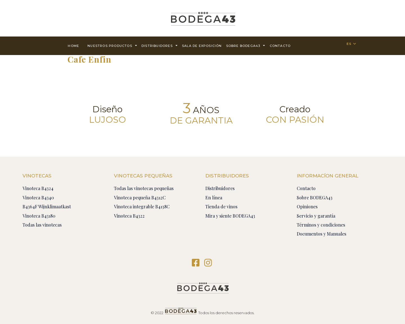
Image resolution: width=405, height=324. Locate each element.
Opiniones (307, 206)
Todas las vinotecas (42, 225)
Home (73, 46)
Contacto (306, 188)
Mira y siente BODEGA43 (230, 216)
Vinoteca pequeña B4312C (140, 197)
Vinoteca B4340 (38, 197)
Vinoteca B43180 (38, 216)
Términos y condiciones (321, 225)
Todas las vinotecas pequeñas (144, 188)
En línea (213, 197)
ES (349, 44)
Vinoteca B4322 (129, 216)
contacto (280, 46)
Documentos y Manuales (321, 234)
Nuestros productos (112, 45)
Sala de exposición (202, 46)
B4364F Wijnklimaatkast (46, 206)
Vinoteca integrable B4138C (142, 206)
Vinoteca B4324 (37, 188)
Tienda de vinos (221, 206)
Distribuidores (159, 45)
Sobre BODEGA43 (246, 45)
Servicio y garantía (316, 216)
